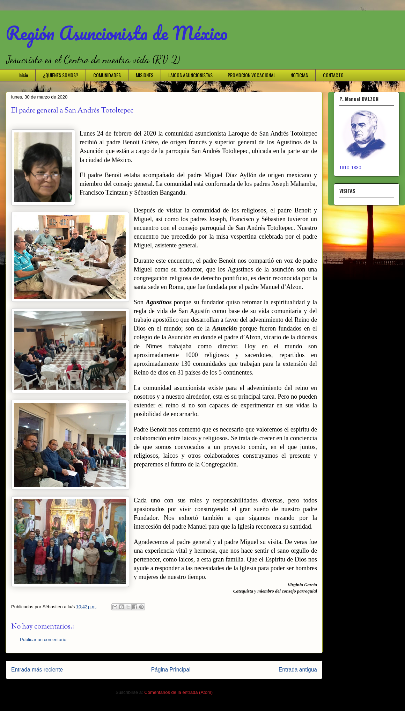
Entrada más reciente (37, 670)
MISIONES (144, 75)
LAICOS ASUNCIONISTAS (190, 75)
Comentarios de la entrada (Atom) (178, 692)
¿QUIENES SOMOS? (60, 75)
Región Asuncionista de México (117, 33)
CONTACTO (333, 75)
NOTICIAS (299, 75)
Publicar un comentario (43, 639)
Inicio (23, 75)
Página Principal (171, 670)
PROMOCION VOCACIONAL (251, 75)
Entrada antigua (298, 670)
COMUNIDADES (107, 75)
